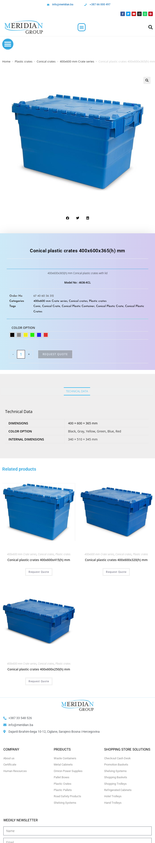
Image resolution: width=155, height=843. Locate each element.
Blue (110, 431)
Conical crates (46, 61)
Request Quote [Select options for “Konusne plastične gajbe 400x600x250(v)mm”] (39, 681)
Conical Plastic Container (78, 306)
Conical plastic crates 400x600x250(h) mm (38, 669)
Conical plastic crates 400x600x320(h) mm (116, 560)
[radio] (12, 334)
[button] (82, 27)
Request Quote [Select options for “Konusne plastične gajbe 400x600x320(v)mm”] (116, 572)
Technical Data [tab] (77, 391)
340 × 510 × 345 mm (82, 439)
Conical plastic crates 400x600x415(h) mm (38, 560)
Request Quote (55, 354)
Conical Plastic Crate (110, 306)
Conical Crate (51, 306)
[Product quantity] (21, 354)
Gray (80, 431)
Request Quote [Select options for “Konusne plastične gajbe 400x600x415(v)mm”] (39, 572)
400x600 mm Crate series (77, 61)
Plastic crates (23, 61)
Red (118, 431)
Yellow (90, 431)
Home (6, 61)
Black (72, 431)
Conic (37, 306)
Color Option (23, 328)
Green (101, 431)
